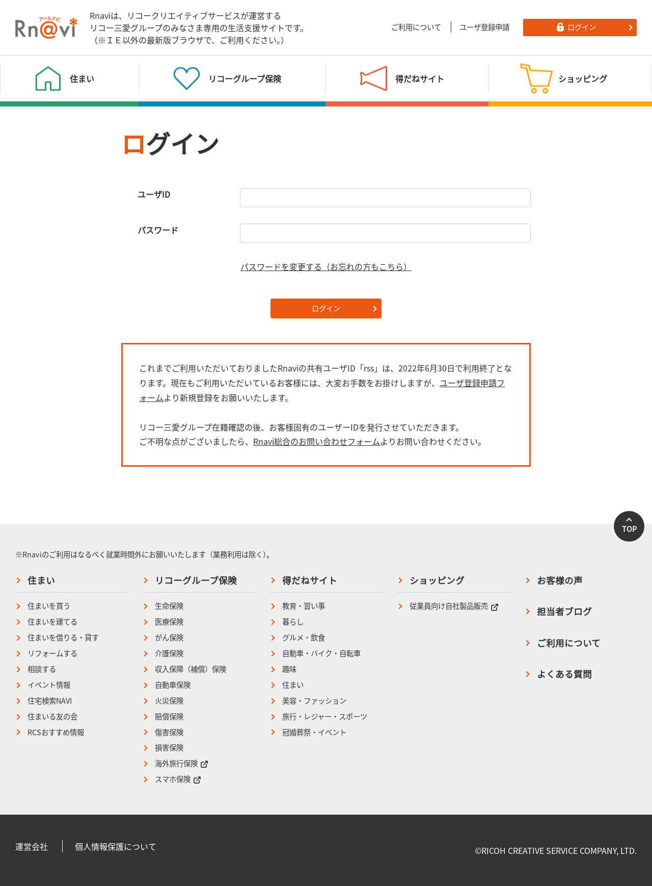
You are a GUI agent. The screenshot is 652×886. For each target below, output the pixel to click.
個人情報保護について (115, 846)
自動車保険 (173, 685)
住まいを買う (49, 606)
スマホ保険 (178, 779)
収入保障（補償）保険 (190, 669)
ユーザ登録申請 (484, 27)
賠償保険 (169, 716)
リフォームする (52, 653)
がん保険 (169, 637)
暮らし (293, 621)
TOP (629, 528)
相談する (42, 669)
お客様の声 (560, 580)
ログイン (326, 308)
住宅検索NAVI (50, 700)
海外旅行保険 (181, 763)
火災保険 (169, 700)
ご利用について (416, 27)
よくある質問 (564, 674)
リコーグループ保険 (196, 580)
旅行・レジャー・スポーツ (324, 716)
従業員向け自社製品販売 (454, 606)
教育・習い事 (303, 606)
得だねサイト (309, 580)
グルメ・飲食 (303, 637)
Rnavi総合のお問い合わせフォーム (316, 441)
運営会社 (31, 846)
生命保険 (169, 606)
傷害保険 (169, 732)
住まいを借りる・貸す (63, 637)
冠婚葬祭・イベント (314, 732)
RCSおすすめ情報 (56, 732)
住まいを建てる (52, 621)
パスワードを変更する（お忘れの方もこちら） (326, 266)
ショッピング (437, 580)
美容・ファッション (314, 700)
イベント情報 (49, 685)
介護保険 (169, 653)
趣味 (289, 669)
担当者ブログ (564, 611)
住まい (41, 580)
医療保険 (169, 621)
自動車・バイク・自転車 (321, 653)
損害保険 (169, 747)
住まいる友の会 (52, 716)
